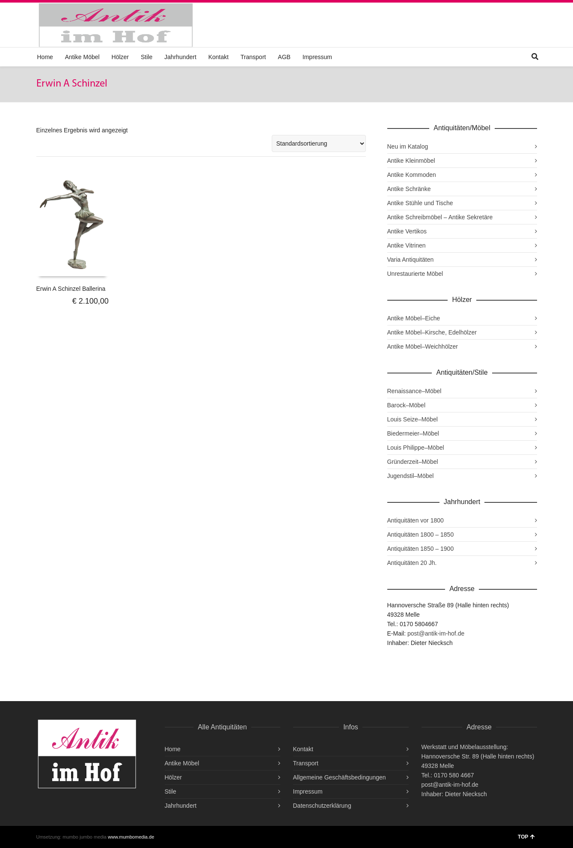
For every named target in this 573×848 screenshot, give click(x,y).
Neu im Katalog (407, 146)
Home (45, 57)
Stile (146, 57)
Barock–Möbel (406, 405)
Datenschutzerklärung (322, 805)
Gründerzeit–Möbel (412, 461)
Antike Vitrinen (406, 245)
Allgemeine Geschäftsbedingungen (339, 777)
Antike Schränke (409, 188)
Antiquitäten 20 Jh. (412, 562)
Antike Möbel (82, 57)
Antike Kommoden (411, 174)
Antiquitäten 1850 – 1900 (420, 548)
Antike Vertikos (407, 231)
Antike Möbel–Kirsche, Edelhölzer (432, 332)
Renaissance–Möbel (414, 391)
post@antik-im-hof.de (435, 633)
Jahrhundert (180, 57)
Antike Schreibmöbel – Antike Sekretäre (440, 217)
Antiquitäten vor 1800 (415, 520)
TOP (526, 837)
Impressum (317, 57)
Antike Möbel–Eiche (413, 318)
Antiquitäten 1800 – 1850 (420, 534)
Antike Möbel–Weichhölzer (422, 346)
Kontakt (218, 57)
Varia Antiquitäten (410, 259)
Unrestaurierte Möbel (415, 273)
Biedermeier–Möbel (413, 433)
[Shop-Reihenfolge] (319, 143)
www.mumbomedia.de (131, 836)
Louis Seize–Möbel (412, 419)
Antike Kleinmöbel (411, 160)
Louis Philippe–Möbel (415, 447)
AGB (284, 57)
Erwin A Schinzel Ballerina (71, 288)
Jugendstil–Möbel (410, 475)
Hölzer (120, 57)
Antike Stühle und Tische (420, 203)
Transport (253, 57)
